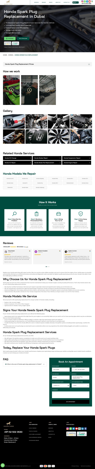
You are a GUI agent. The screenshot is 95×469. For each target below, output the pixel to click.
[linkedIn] (82, 428)
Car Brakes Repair (34, 440)
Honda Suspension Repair (72, 158)
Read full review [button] (8, 262)
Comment (55, 389)
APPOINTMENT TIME (77, 382)
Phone (74, 366)
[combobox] (74, 370)
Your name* (55, 366)
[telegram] (87, 1)
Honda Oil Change (10, 158)
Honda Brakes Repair (41, 158)
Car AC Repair (32, 428)
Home (5, 55)
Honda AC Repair (10, 162)
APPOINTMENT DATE (57, 382)
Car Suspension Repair (35, 437)
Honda (10, 55)
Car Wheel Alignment (35, 434)
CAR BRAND (55, 374)
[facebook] (85, 428)
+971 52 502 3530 (86, 3)
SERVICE (74, 374)
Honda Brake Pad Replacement (44, 162)
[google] (92, 1)
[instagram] (82, 1)
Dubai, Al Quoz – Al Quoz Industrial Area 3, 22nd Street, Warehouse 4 (11, 440)
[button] (46, 266)
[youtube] (90, 1)
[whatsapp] (85, 1)
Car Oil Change (33, 431)
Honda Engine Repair (70, 162)
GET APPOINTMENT (70, 401)
